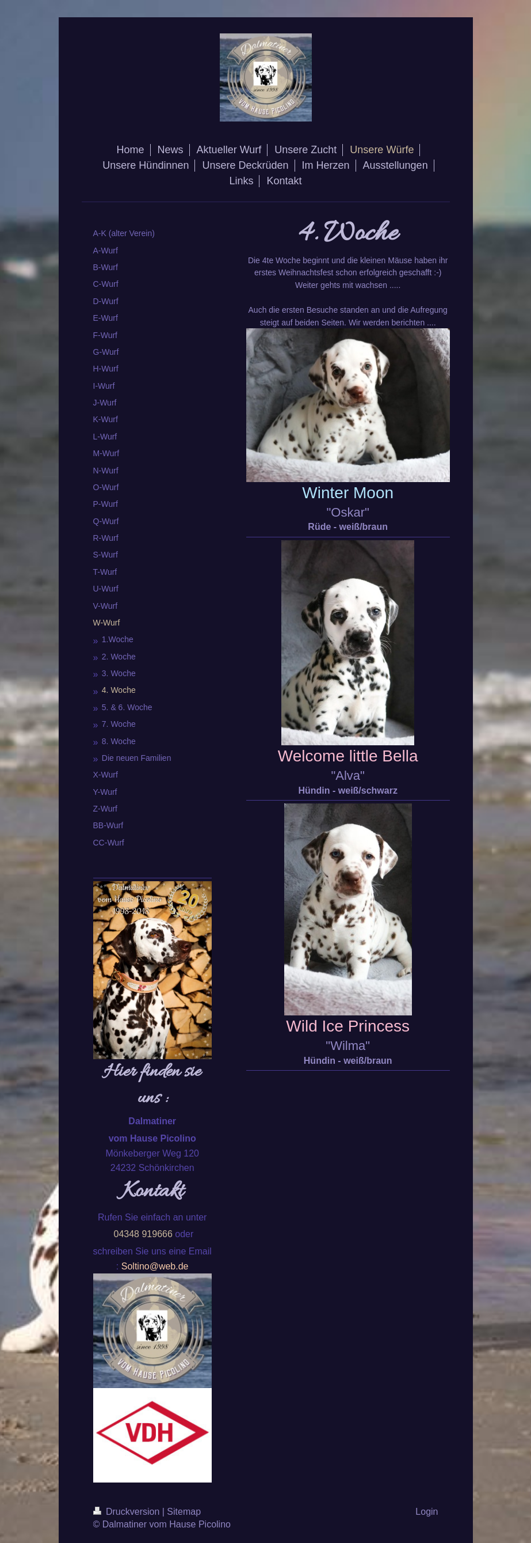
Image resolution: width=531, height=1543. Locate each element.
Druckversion (127, 1512)
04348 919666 (143, 1234)
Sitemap (184, 1512)
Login (426, 1512)
